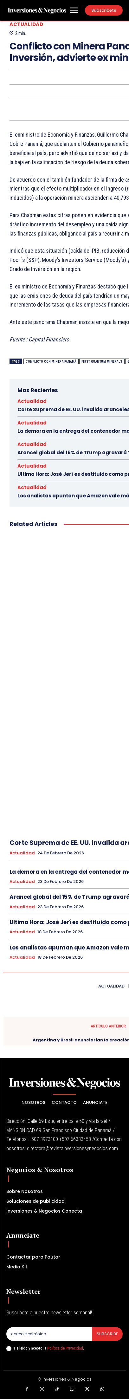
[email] (49, 1334)
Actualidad (26, 24)
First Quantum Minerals (101, 361)
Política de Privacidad (65, 1348)
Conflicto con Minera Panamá (51, 361)
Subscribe (107, 1334)
